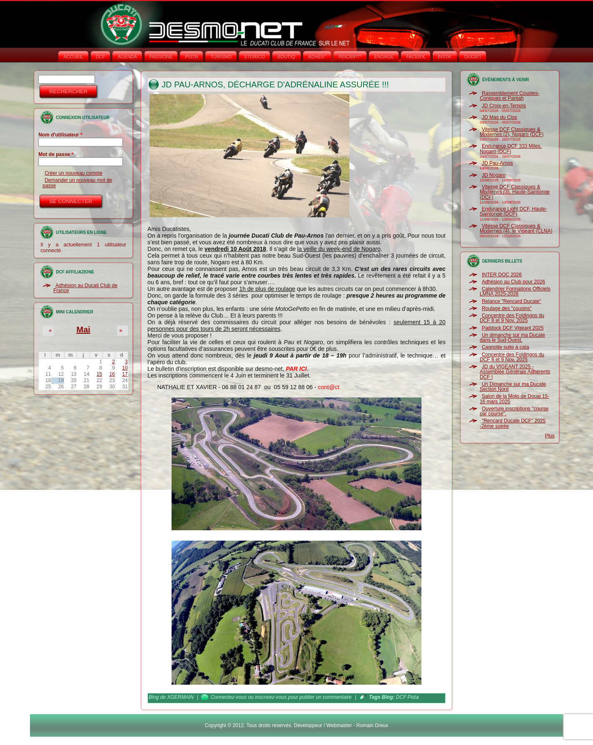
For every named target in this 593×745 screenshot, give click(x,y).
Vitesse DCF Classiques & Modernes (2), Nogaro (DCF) (511, 132)
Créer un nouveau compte (73, 173)
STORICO (254, 56)
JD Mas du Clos (499, 117)
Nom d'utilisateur (60, 135)
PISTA (191, 56)
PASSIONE (160, 56)
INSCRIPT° (350, 56)
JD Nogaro (494, 175)
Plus (549, 436)
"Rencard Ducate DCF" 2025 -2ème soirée (513, 423)
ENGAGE (384, 56)
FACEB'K (415, 56)
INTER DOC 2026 (502, 275)
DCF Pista (407, 697)
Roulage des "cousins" (507, 308)
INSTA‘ (445, 56)
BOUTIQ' (286, 56)
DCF (100, 56)
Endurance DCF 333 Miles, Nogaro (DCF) (511, 148)
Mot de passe (55, 154)
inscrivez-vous (271, 697)
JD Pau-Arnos (497, 163)
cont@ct (328, 387)
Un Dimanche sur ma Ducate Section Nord (513, 386)
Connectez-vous (229, 697)
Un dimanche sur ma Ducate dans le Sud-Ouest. (512, 337)
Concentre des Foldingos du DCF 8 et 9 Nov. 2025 (512, 318)
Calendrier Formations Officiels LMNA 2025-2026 (515, 291)
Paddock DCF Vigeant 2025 (513, 328)
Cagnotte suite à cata (505, 347)
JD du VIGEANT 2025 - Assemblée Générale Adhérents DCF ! (515, 372)
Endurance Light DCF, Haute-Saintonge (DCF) (513, 211)
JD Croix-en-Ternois (504, 106)
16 (112, 374)
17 (124, 374)
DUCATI (472, 56)
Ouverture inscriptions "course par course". (514, 411)
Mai (83, 329)
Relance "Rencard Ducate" (511, 301)
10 (124, 368)
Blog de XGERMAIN (171, 697)
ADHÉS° (317, 56)
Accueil (73, 56)
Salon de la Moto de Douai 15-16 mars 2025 (514, 398)
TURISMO (221, 56)
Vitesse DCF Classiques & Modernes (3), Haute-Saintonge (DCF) (515, 192)
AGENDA (127, 56)
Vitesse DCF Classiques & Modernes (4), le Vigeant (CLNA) (516, 228)
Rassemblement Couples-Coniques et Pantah (509, 95)
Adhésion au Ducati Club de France (85, 288)
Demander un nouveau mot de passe (77, 182)
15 (99, 374)
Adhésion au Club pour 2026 (513, 282)
